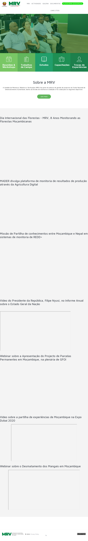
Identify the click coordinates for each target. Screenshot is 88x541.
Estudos (44, 63)
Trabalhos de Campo (26, 64)
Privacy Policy (34, 534)
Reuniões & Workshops (8, 64)
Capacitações (62, 63)
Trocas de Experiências (79, 64)
